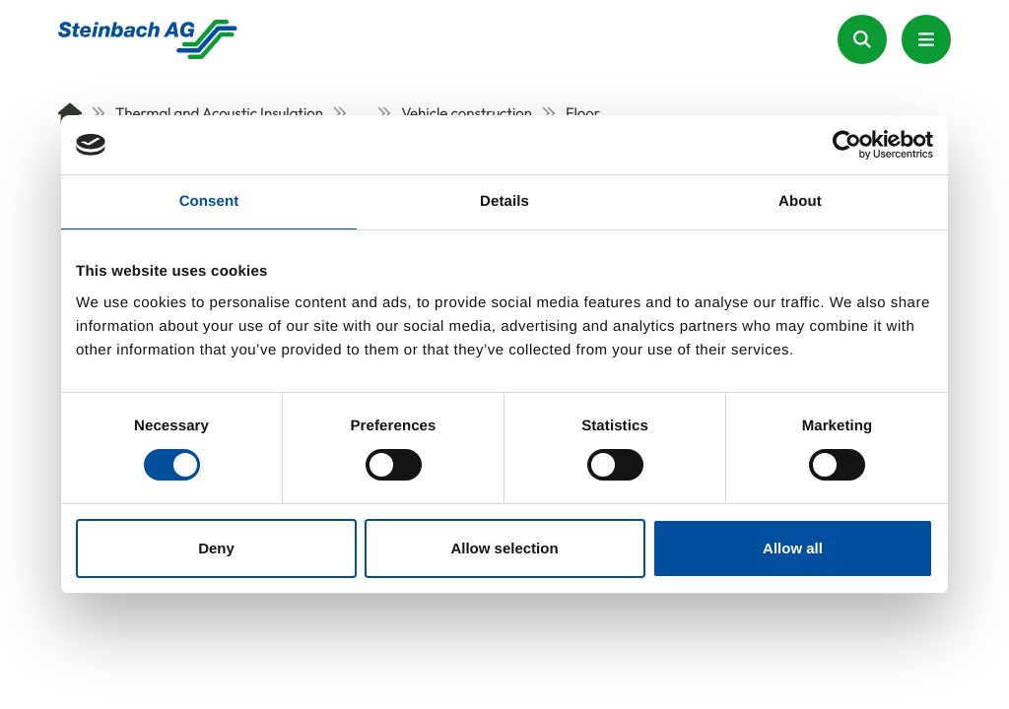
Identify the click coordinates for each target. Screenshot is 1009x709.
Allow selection (504, 548)
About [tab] (800, 201)
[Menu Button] (926, 39)
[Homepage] (147, 39)
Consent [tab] (209, 201)
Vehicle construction (454, 112)
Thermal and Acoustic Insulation (207, 112)
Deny (216, 548)
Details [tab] (504, 201)
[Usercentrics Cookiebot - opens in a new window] (847, 145)
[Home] (70, 113)
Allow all (793, 548)
